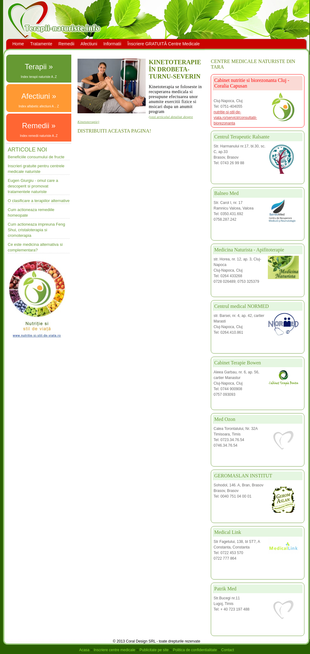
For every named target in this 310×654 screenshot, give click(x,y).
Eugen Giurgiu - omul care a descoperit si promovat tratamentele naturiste (33, 186)
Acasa (84, 650)
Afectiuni (89, 43)
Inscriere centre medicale (114, 650)
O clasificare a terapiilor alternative (38, 200)
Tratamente (41, 43)
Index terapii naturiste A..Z (39, 77)
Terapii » (39, 66)
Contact (227, 650)
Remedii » (38, 125)
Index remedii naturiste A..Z (39, 136)
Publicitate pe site (154, 650)
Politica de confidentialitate (195, 650)
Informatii (113, 43)
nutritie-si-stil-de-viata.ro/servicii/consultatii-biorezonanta (235, 117)
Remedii (66, 43)
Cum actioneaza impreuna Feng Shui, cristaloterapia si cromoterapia (36, 230)
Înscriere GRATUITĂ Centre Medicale (163, 43)
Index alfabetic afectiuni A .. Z (39, 106)
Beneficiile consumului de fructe (36, 157)
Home (18, 43)
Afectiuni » (38, 96)
